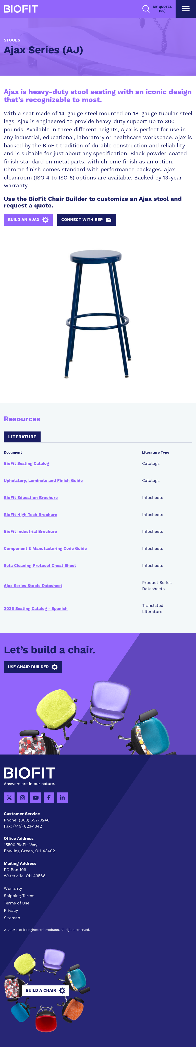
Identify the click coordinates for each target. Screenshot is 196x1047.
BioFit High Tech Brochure (30, 514)
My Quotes (162, 9)
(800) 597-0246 (34, 820)
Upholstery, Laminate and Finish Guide (43, 480)
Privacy (11, 910)
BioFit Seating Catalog (26, 463)
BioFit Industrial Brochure (30, 531)
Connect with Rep (86, 220)
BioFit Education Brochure (31, 497)
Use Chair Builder (33, 667)
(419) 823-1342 (27, 826)
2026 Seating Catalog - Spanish (36, 608)
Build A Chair (45, 991)
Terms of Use (16, 903)
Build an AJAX (28, 220)
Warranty (13, 888)
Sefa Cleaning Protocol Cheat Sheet (40, 565)
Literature (22, 437)
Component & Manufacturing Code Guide (45, 548)
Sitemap (12, 917)
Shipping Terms (19, 895)
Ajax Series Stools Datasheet (33, 585)
